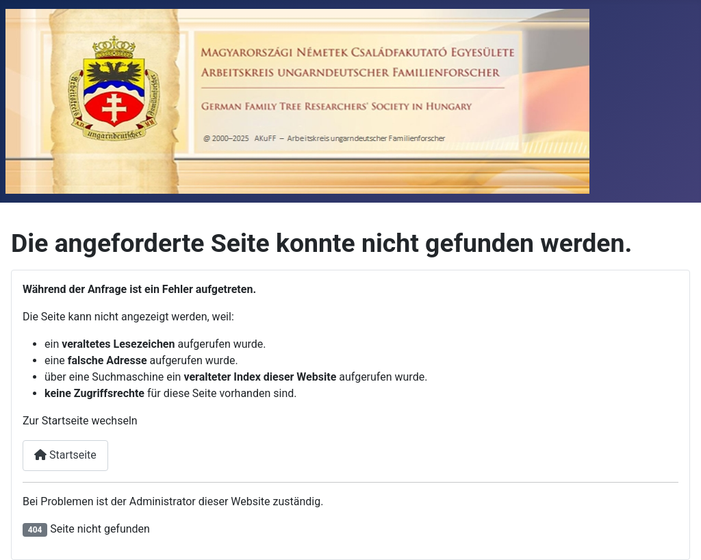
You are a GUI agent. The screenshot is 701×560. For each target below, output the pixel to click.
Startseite (65, 454)
